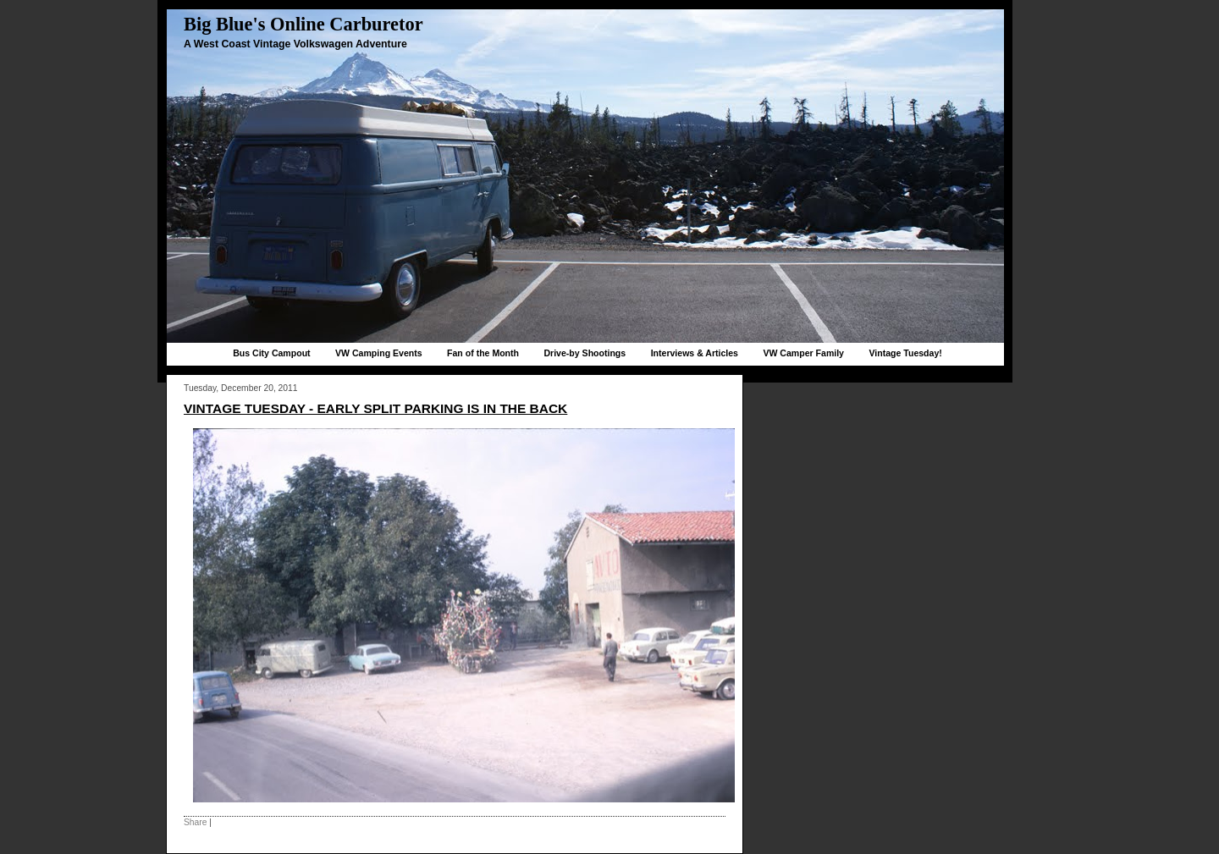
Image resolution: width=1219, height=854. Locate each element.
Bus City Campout (271, 353)
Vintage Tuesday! (905, 353)
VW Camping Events (378, 353)
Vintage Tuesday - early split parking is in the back (375, 408)
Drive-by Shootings (584, 353)
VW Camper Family (803, 353)
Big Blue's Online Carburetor (303, 24)
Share (195, 822)
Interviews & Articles (694, 353)
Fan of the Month (483, 353)
